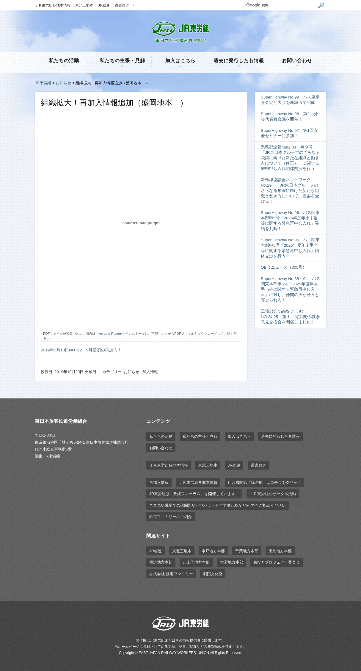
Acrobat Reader (110, 333)
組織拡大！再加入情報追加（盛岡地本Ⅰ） (114, 102)
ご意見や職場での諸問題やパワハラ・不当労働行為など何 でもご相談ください (217, 505)
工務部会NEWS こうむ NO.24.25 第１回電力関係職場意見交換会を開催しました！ (290, 316)
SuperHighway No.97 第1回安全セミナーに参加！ (289, 133)
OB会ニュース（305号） (284, 267)
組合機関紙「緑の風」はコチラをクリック (264, 482)
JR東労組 (43, 83)
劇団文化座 (212, 574)
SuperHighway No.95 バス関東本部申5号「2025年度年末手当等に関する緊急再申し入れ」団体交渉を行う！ (290, 248)
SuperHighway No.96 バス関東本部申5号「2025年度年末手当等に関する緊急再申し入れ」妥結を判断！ (290, 220)
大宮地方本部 (231, 562)
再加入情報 (159, 482)
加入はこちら (180, 60)
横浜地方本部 (160, 562)
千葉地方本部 (246, 551)
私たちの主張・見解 (122, 60)
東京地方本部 (280, 551)
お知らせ (63, 83)
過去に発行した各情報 (239, 60)
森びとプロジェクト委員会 (276, 562)
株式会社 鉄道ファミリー (171, 574)
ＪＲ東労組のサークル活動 (272, 494)
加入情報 (150, 372)
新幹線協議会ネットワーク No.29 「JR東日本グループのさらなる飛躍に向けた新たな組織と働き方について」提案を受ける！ (290, 191)
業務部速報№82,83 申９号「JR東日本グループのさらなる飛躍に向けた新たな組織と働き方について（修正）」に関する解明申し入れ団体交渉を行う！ (290, 158)
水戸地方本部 (213, 551)
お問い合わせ (297, 60)
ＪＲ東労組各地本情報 (52, 5)
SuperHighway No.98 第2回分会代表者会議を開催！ (289, 116)
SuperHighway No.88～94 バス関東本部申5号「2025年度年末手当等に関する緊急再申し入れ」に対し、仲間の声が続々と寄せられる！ (290, 289)
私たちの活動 (64, 60)
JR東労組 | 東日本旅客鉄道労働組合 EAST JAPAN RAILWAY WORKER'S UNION (180, 32)
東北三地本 (84, 5)
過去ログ (122, 5)
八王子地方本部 (196, 562)
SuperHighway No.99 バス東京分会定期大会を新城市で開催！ (290, 100)
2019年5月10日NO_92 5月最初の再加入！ (81, 350)
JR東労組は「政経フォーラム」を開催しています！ (194, 494)
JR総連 (104, 5)
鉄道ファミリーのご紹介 (170, 516)
